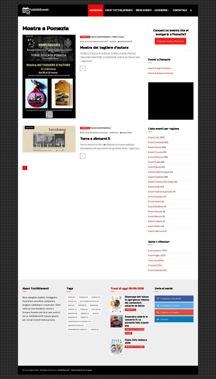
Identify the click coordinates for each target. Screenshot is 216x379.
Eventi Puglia (154, 162)
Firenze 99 (82, 305)
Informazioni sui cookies (81, 370)
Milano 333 (83, 297)
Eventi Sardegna (156, 196)
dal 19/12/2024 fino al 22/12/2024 (94, 132)
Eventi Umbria (154, 201)
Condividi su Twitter (168, 305)
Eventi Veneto (155, 147)
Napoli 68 (84, 309)
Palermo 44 (72, 317)
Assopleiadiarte (125, 41)
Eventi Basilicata (156, 206)
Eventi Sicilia (154, 186)
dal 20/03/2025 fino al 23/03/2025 (94, 41)
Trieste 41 (84, 317)
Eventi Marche (155, 216)
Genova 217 (96, 297)
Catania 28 (95, 329)
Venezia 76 (72, 309)
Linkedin (162, 319)
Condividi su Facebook (169, 298)
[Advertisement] (171, 101)
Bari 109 (71, 305)
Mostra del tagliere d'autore (104, 48)
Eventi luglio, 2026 (156, 255)
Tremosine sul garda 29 (77, 329)
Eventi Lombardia (156, 142)
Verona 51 (85, 313)
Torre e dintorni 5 (95, 139)
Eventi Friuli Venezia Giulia (160, 191)
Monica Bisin (126, 132)
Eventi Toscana (155, 152)
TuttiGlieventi (63, 370)
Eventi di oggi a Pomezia (159, 68)
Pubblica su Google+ (168, 312)
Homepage (96, 10)
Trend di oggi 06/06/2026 (127, 288)
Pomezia (85, 37)
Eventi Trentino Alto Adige (160, 181)
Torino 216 (72, 301)
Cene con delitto (156, 260)
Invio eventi (144, 10)
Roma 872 (72, 297)
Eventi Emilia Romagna (158, 172)
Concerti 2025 (155, 265)
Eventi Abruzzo (155, 211)
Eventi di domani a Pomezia (160, 73)
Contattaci (180, 10)
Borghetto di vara (135, 347)
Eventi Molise (154, 226)
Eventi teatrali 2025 (157, 270)
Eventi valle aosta (156, 231)
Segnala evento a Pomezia (170, 41)
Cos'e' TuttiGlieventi (119, 10)
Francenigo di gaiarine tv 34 (79, 321)
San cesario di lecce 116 (89, 301)
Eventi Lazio (153, 137)
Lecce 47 (96, 313)
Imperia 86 (94, 305)
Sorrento (130, 310)
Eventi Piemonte (156, 157)
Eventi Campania (156, 177)
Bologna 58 (72, 313)
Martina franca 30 (76, 325)
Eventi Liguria (154, 167)
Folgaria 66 (96, 309)
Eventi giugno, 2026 (157, 250)
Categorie (161, 10)
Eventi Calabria (155, 221)
